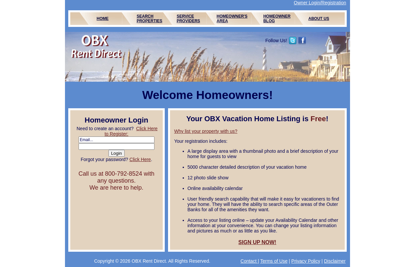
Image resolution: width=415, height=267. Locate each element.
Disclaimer (334, 261)
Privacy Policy (305, 261)
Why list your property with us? (206, 131)
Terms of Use (273, 261)
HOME (103, 18)
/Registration (333, 2)
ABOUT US (318, 18)
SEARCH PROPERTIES (149, 18)
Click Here (140, 159)
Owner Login (307, 2)
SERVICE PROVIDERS (188, 18)
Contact (249, 261)
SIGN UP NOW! (257, 242)
